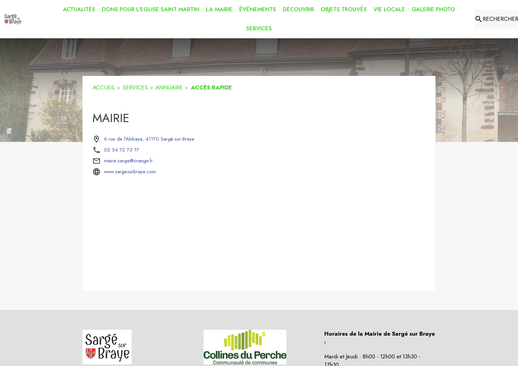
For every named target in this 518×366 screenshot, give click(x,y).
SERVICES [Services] (135, 87)
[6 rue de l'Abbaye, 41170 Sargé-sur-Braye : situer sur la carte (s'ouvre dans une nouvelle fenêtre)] (149, 139)
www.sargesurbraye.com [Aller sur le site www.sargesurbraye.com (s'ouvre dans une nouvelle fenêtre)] (130, 171)
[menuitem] (79, 9)
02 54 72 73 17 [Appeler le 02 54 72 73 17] (121, 149)
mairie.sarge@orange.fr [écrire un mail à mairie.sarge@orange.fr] (128, 160)
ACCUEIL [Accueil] (104, 87)
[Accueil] (12, 19)
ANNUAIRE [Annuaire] (169, 87)
